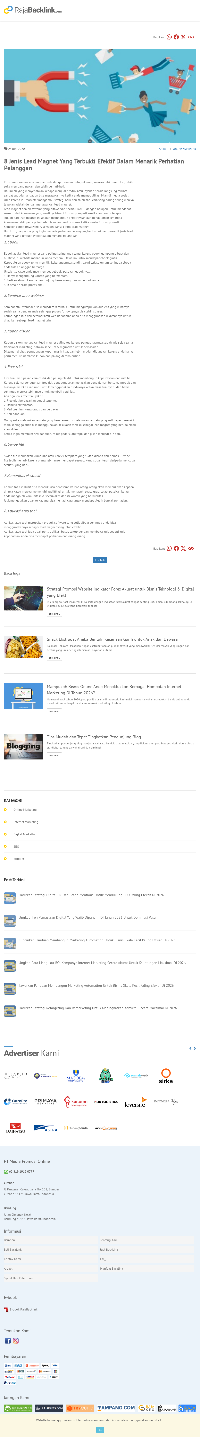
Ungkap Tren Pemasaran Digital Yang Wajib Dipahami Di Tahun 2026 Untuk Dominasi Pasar (88, 917)
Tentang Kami (109, 1240)
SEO (16, 846)
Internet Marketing (25, 822)
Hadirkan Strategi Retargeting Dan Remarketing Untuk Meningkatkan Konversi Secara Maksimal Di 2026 (98, 1008)
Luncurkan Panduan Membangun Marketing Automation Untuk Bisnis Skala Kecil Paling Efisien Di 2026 (97, 940)
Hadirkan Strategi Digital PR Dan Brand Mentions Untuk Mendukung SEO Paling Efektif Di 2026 (91, 895)
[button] (190, 1048)
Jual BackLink (109, 1249)
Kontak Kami (12, 1259)
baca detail (54, 613)
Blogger (18, 859)
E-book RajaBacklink (21, 1309)
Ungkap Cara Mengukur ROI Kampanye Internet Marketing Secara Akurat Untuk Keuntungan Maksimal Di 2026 (102, 962)
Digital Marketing (25, 834)
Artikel (163, 149)
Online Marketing (184, 149)
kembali (100, 560)
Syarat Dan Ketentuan (18, 1278)
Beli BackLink (13, 1249)
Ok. (100, 1429)
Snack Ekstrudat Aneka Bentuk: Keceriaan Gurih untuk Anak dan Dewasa (112, 639)
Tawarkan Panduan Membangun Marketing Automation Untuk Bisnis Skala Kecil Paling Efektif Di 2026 (96, 985)
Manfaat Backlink (111, 1268)
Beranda (9, 1240)
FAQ (102, 1259)
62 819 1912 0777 (19, 1171)
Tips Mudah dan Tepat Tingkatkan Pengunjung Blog (94, 737)
